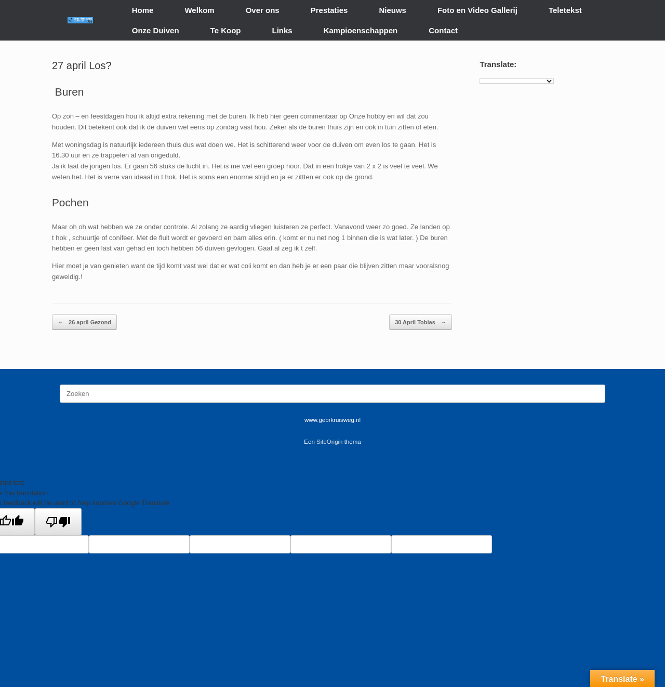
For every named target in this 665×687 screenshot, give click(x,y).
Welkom (199, 10)
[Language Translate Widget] (517, 81)
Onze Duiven (155, 30)
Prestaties (329, 10)
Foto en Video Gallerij (477, 10)
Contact (443, 30)
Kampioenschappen (361, 30)
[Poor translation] (58, 521)
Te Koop (225, 30)
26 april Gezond (84, 322)
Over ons (263, 10)
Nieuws (392, 10)
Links (282, 30)
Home (143, 10)
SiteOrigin (329, 442)
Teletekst (565, 10)
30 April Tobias (420, 322)
